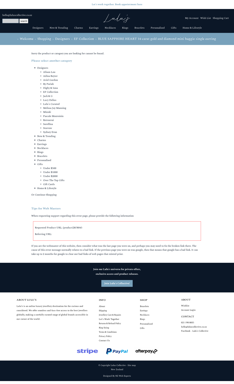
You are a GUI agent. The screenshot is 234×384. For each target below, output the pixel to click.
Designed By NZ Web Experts (117, 376)
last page (112, 246)
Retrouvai (48, 120)
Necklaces (110, 28)
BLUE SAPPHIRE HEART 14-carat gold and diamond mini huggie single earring (157, 38)
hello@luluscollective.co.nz (17, 15)
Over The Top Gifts (53, 180)
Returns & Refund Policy (110, 323)
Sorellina (48, 124)
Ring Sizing (104, 327)
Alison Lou (49, 72)
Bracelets (139, 28)
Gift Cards (49, 184)
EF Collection (84, 38)
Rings (125, 28)
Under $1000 (50, 172)
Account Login (188, 310)
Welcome (26, 38)
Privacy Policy (105, 336)
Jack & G (48, 96)
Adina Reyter (50, 76)
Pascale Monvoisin (53, 116)
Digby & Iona (50, 88)
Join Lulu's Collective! (117, 283)
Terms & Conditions (108, 332)
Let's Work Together (109, 319)
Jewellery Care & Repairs (110, 314)
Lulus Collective (118, 365)
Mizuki (47, 112)
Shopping (44, 38)
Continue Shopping (46, 195)
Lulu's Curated (51, 104)
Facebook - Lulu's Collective (194, 331)
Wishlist (185, 305)
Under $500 (49, 168)
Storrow (47, 128)
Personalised (158, 28)
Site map (132, 365)
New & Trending (59, 28)
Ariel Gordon (50, 80)
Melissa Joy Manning (54, 108)
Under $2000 (50, 176)
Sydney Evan (50, 132)
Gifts (173, 28)
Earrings (94, 28)
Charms (78, 28)
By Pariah (48, 84)
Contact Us (104, 340)
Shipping (103, 310)
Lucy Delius (49, 100)
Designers (37, 28)
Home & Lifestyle (192, 28)
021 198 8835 (187, 322)
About (102, 306)
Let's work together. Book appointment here (117, 4)
